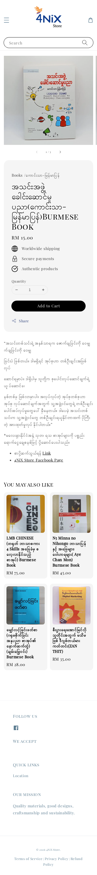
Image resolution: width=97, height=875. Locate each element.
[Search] (85, 42)
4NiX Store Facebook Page (38, 460)
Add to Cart (48, 305)
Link (46, 453)
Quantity (19, 281)
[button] (6, 20)
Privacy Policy (57, 858)
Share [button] (20, 320)
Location (20, 775)
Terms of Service (28, 858)
